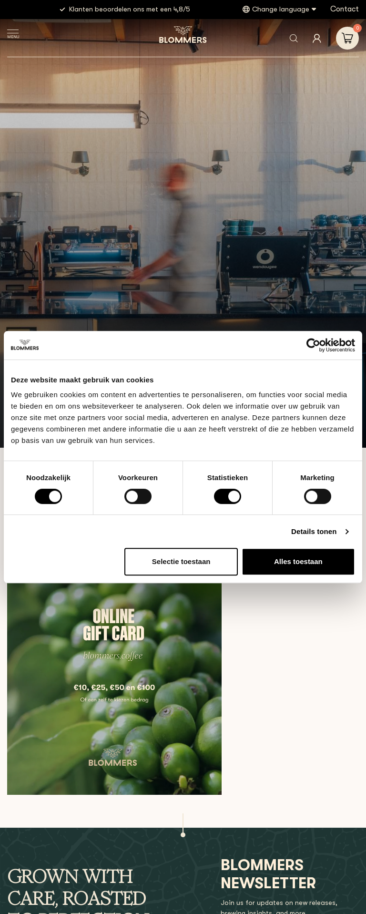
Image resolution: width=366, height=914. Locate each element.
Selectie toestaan (181, 561)
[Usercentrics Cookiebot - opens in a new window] (313, 345)
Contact (344, 9)
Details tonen (313, 531)
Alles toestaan (298, 561)
